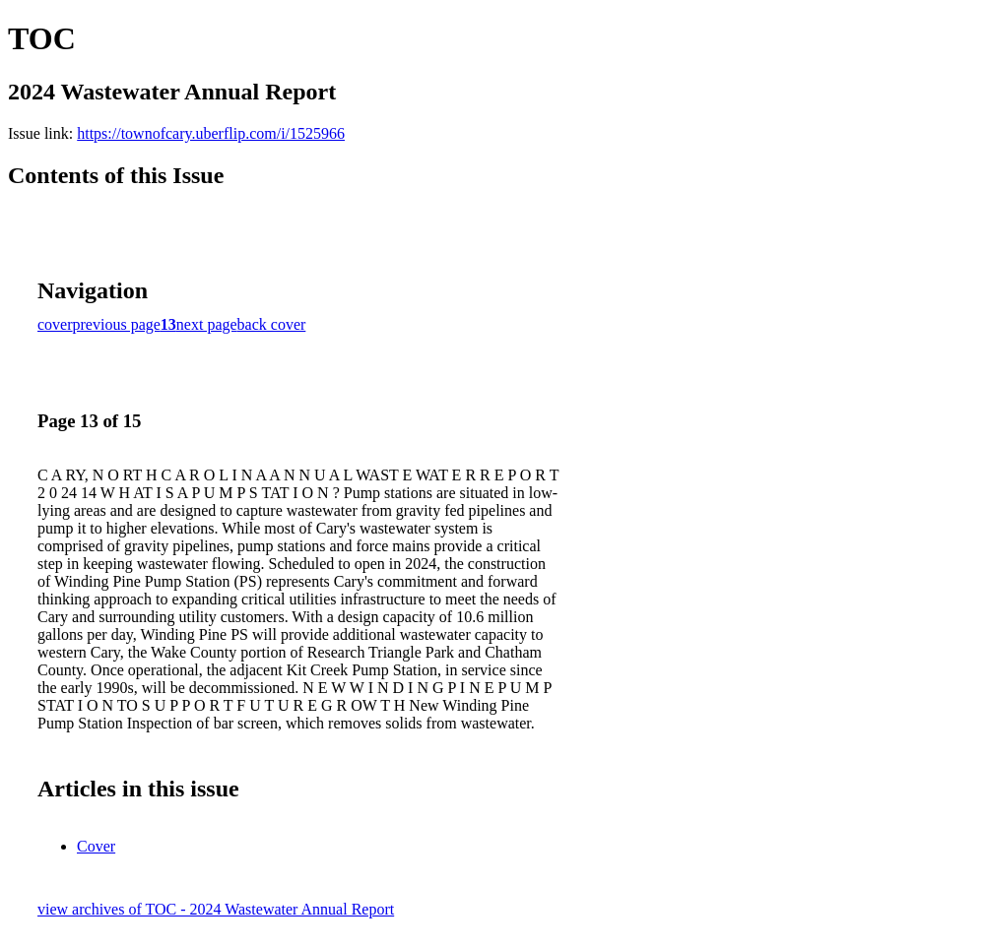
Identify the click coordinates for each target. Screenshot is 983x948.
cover (55, 324)
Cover (96, 846)
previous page (117, 324)
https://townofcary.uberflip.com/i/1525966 (211, 133)
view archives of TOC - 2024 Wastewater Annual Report (215, 909)
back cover (271, 324)
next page (206, 324)
